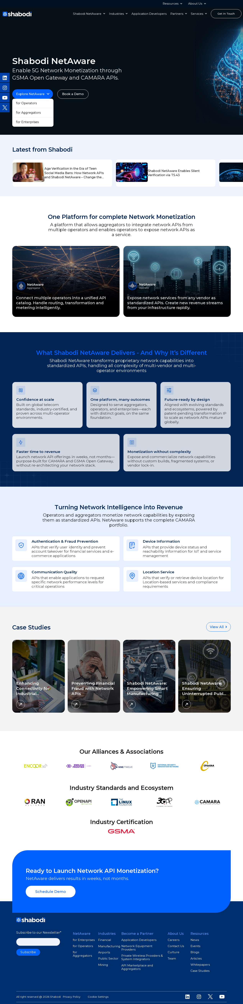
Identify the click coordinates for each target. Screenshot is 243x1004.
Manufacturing (109, 943)
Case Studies (199, 968)
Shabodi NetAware (89, 14)
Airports (104, 950)
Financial (104, 937)
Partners (178, 14)
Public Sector (108, 956)
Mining (103, 962)
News (194, 937)
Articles (196, 956)
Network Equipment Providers (136, 945)
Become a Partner (137, 931)
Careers (173, 937)
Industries (118, 14)
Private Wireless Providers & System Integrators (142, 954)
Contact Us (176, 943)
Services (199, 14)
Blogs (194, 949)
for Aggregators (82, 951)
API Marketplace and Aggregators (137, 964)
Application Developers (149, 14)
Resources (172, 3)
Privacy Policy (71, 994)
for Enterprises (84, 937)
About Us (197, 3)
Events (195, 943)
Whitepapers (200, 962)
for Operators (83, 943)
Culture (173, 949)
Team (172, 956)
